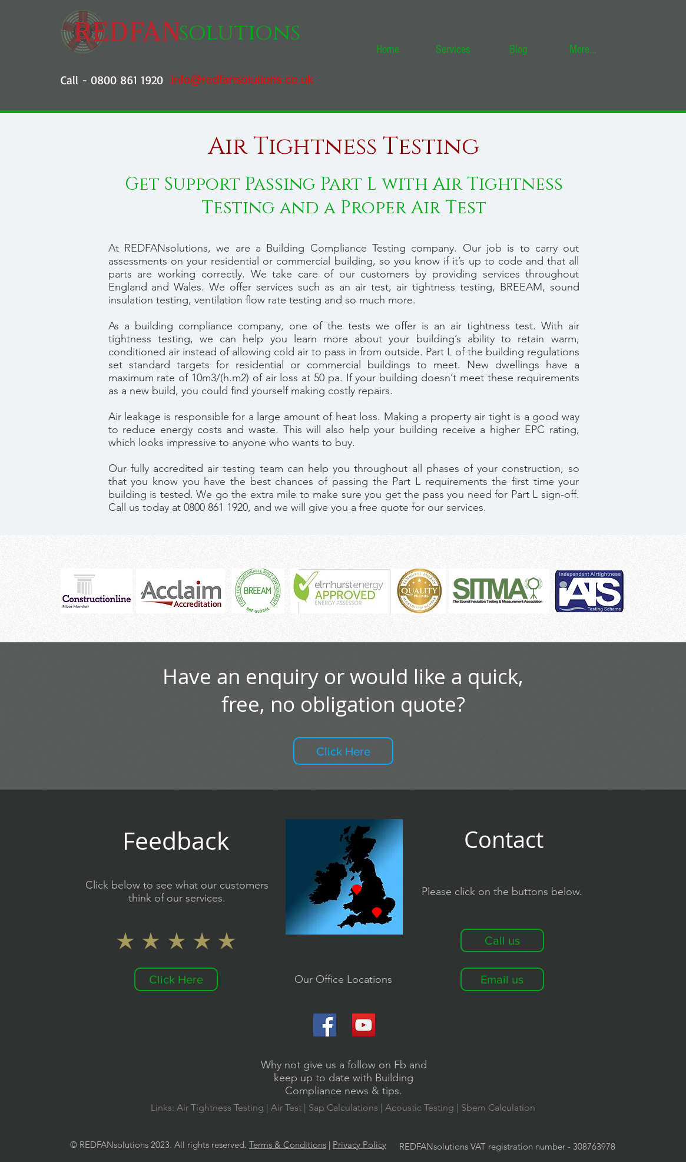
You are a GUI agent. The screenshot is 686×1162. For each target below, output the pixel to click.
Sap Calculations (344, 1107)
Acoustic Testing (419, 1107)
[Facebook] (324, 1025)
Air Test (286, 1107)
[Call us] (502, 940)
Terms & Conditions (287, 1144)
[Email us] (502, 979)
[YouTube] (363, 1025)
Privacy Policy (359, 1144)
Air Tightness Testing (220, 1107)
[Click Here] (343, 751)
